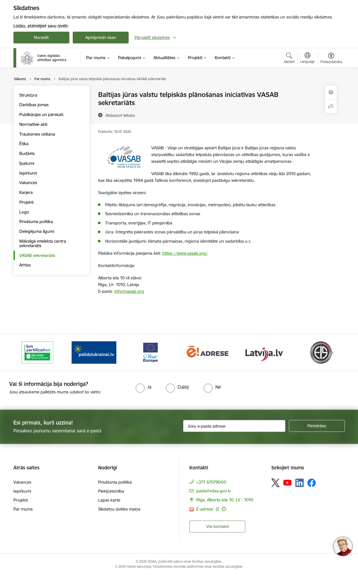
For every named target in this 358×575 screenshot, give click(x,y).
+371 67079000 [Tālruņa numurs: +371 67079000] (211, 482)
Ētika (24, 143)
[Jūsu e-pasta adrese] (234, 426)
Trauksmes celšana (37, 134)
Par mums (23, 509)
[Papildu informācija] (224, 509)
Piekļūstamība (111, 491)
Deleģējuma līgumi (36, 231)
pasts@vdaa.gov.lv (213, 490)
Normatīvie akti (33, 124)
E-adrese (205, 509)
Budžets (27, 153)
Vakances (28, 182)
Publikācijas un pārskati (41, 114)
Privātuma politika (36, 221)
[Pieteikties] (317, 426)
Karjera (26, 192)
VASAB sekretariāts (37, 255)
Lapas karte (109, 500)
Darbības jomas (34, 104)
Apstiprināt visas (100, 37)
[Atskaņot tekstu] (120, 115)
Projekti (26, 202)
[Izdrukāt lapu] (331, 92)
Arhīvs (25, 265)
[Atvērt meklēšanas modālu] (289, 59)
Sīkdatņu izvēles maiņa (119, 509)
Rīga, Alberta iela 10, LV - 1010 (224, 499)
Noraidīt (41, 37)
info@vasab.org (129, 291)
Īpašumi (26, 163)
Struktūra (28, 95)
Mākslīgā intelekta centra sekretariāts (42, 243)
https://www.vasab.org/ (185, 253)
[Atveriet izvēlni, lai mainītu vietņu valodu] (307, 58)
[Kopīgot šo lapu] (331, 106)
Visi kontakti (217, 526)
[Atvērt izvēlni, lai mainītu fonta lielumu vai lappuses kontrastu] (331, 59)
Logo (24, 212)
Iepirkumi (28, 173)
